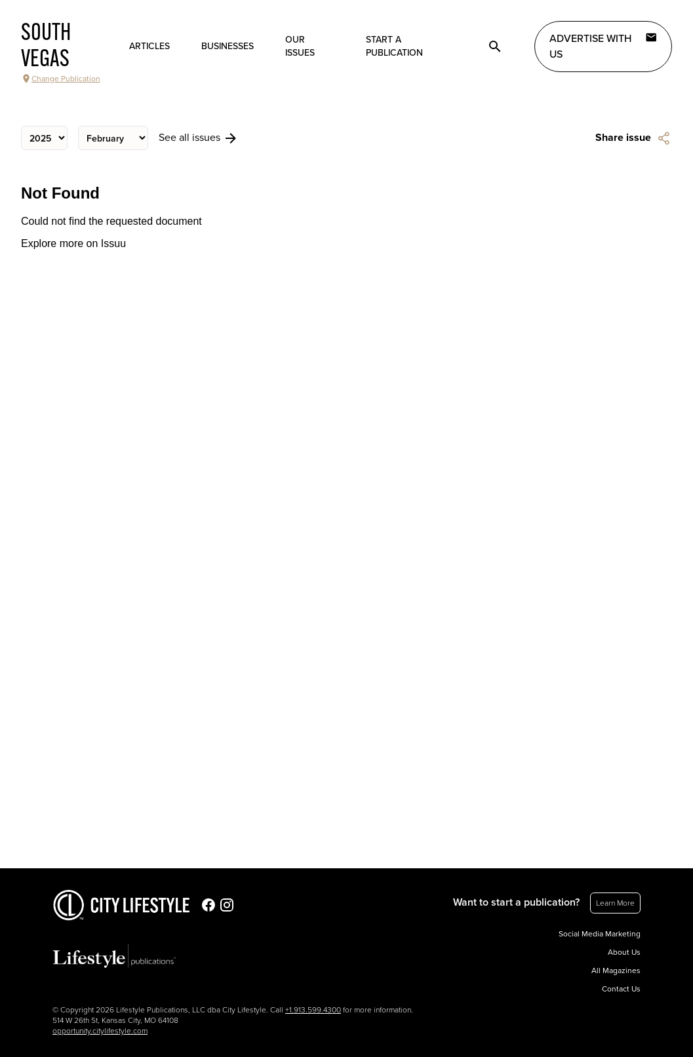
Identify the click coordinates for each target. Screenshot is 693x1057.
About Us (624, 952)
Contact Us (621, 988)
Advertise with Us (603, 46)
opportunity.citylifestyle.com (100, 1030)
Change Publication (60, 78)
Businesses (227, 46)
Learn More (615, 903)
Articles (149, 46)
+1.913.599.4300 (313, 1009)
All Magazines (616, 970)
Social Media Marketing (600, 933)
